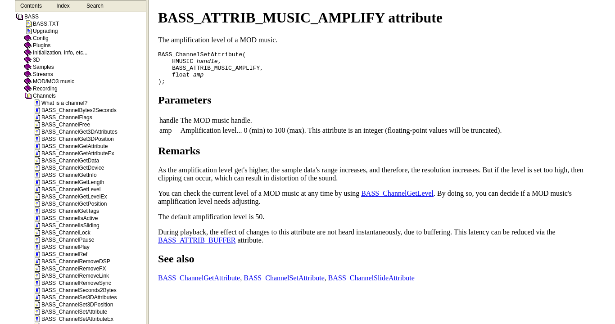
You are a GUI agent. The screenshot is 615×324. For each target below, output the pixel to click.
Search (95, 6)
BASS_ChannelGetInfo (69, 175)
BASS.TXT (46, 24)
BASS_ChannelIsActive (69, 218)
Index (62, 6)
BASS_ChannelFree (65, 125)
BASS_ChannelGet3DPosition (77, 139)
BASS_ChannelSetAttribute (74, 312)
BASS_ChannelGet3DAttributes (79, 132)
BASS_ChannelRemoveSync (76, 283)
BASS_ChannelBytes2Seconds (79, 110)
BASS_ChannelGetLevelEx (74, 197)
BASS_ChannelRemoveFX (73, 269)
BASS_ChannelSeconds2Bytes (79, 290)
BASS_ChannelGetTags (70, 211)
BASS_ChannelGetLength (72, 182)
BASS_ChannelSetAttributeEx (77, 319)
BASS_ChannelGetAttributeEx (77, 153)
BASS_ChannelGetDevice (72, 168)
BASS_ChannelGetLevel (70, 189)
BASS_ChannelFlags (66, 117)
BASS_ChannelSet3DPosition (77, 305)
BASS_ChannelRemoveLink (75, 276)
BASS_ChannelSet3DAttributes (79, 297)
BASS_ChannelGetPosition (74, 204)
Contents (31, 6)
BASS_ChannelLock (65, 233)
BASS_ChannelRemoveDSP (75, 261)
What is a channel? (64, 103)
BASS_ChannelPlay (65, 247)
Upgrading (45, 31)
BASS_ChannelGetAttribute (74, 146)
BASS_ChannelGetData (70, 161)
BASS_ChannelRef (64, 254)
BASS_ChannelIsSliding (70, 225)
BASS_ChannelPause (67, 240)
